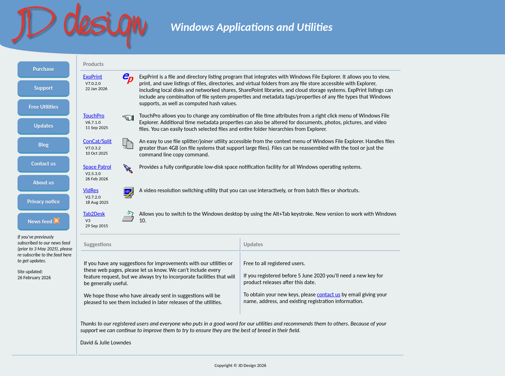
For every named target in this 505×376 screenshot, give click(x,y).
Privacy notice (43, 201)
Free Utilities (43, 106)
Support (43, 88)
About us (43, 182)
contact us (329, 294)
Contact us (43, 163)
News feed (43, 221)
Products (93, 64)
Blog (43, 144)
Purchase (43, 69)
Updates (43, 125)
